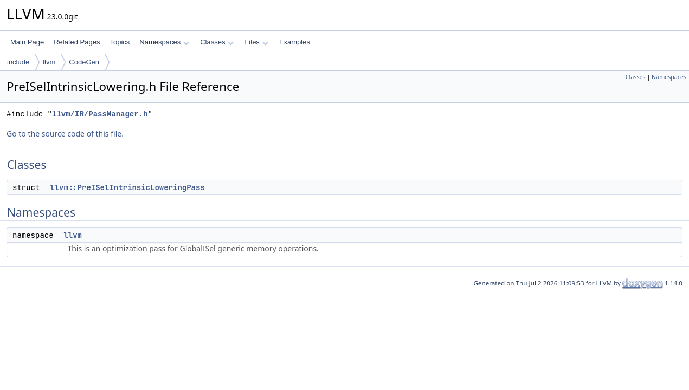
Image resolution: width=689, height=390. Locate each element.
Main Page (27, 42)
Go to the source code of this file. (65, 133)
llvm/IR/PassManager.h (99, 114)
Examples (294, 42)
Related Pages (77, 42)
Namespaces (164, 42)
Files (256, 42)
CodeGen (84, 62)
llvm (49, 62)
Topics (120, 42)
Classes (217, 42)
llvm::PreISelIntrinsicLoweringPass (127, 187)
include (18, 62)
